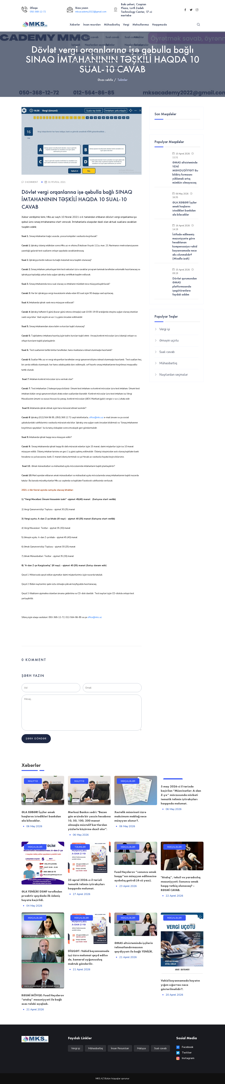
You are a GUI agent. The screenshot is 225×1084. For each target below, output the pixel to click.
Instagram (185, 1058)
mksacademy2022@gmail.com (90, 11)
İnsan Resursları (120, 1048)
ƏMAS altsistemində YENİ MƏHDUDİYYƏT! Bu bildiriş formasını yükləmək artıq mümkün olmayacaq (185, 172)
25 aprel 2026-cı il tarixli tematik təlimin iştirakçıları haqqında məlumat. (86, 884)
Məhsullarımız (140, 24)
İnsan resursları (92, 24)
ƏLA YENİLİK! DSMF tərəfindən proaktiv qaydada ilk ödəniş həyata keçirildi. (42, 896)
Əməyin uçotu (169, 340)
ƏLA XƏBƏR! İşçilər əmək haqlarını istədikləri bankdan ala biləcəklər (184, 208)
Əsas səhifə (105, 80)
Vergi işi (164, 329)
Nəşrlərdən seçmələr (173, 375)
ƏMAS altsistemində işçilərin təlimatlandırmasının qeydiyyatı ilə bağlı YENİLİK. (133, 947)
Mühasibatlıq (112, 24)
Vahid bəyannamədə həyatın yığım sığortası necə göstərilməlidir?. (180, 985)
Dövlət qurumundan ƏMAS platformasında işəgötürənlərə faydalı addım (184, 286)
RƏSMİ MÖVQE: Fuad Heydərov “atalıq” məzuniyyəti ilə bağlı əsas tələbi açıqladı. (43, 999)
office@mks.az (96, 417)
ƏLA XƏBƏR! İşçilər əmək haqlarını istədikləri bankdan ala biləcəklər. (41, 816)
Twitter (184, 1052)
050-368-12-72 (38, 11)
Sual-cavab (166, 352)
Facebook (184, 1047)
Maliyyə (141, 1048)
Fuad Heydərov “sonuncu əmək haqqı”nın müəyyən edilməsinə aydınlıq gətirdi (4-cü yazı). (135, 876)
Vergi (126, 24)
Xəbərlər (75, 24)
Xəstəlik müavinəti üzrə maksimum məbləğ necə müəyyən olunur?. (130, 816)
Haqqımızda (159, 24)
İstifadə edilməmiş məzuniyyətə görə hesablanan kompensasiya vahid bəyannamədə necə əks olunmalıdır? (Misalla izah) (184, 246)
